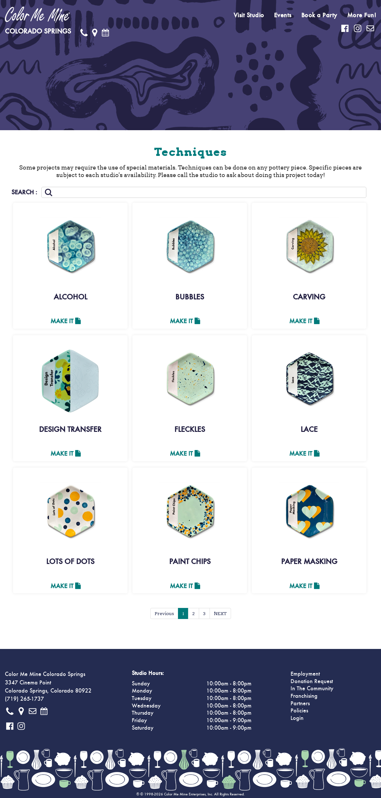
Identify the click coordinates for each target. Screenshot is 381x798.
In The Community (312, 689)
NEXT (220, 613)
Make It (65, 321)
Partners (300, 704)
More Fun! (361, 15)
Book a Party (319, 15)
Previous (164, 613)
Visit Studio (249, 15)
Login (297, 718)
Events (283, 15)
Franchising (304, 696)
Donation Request (312, 681)
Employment (305, 674)
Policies (299, 711)
